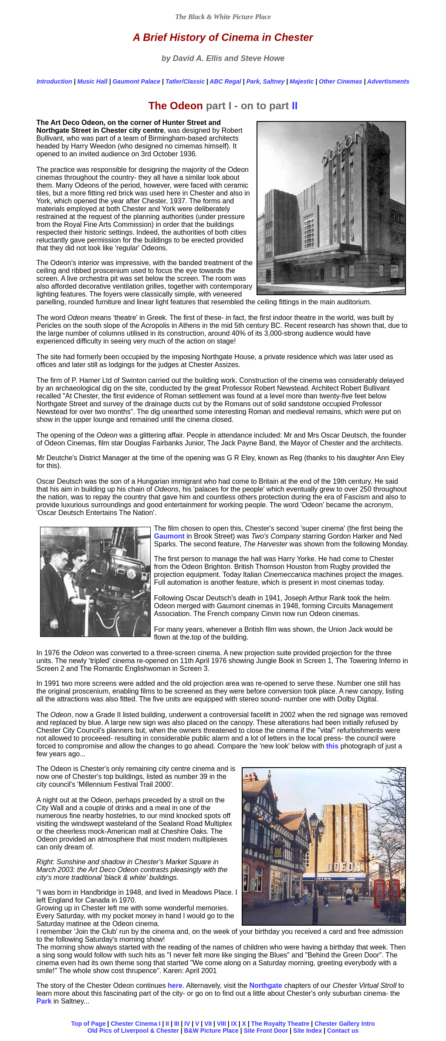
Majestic (302, 81)
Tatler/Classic (185, 81)
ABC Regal (225, 81)
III (176, 1023)
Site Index (307, 1030)
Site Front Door (265, 1030)
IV (187, 1023)
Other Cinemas (340, 81)
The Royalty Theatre (280, 1023)
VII (208, 1023)
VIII (221, 1023)
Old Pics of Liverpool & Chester (133, 1030)
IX (234, 1023)
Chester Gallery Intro (344, 1023)
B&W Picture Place (211, 1030)
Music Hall (92, 81)
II (294, 105)
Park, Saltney (265, 81)
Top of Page (88, 1023)
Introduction (54, 81)
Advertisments (388, 81)
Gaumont (169, 536)
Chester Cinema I (135, 1023)
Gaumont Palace (136, 81)
